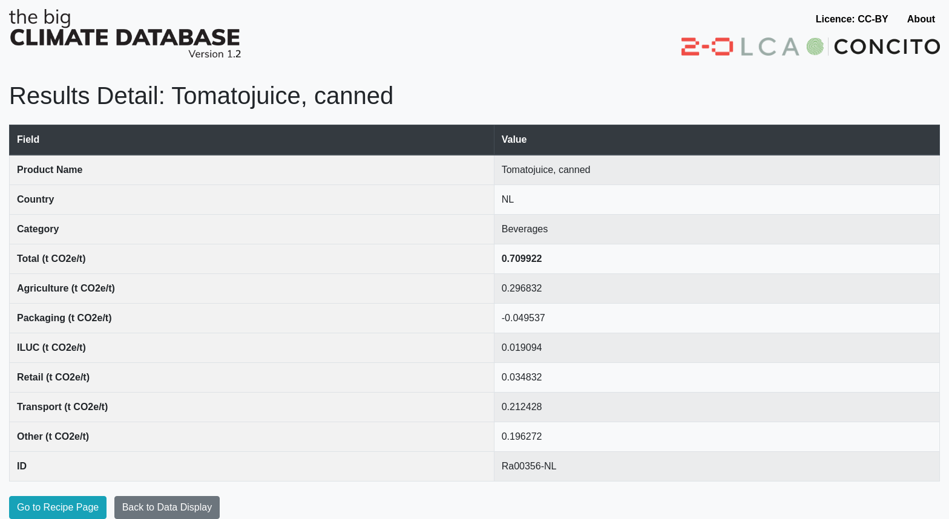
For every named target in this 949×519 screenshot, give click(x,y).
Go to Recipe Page (58, 507)
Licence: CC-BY (852, 19)
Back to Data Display (167, 507)
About (921, 19)
